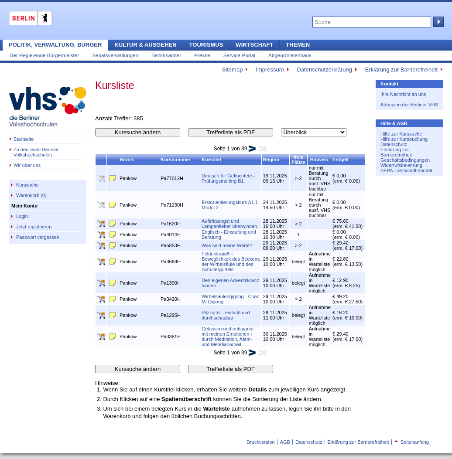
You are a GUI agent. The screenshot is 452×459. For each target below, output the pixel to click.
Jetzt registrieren (33, 226)
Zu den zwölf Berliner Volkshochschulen (36, 152)
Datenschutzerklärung (324, 69)
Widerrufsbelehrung (401, 165)
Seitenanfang (411, 442)
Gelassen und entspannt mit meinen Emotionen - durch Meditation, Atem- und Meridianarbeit (227, 336)
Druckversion (260, 442)
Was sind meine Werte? (227, 245)
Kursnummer (175, 159)
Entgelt (340, 159)
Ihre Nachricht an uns (403, 94)
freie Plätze (298, 159)
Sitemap (232, 69)
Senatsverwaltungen (115, 55)
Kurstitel (211, 159)
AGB (285, 442)
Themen (298, 44)
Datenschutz (393, 144)
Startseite (24, 139)
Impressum (270, 69)
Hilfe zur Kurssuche (401, 133)
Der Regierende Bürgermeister (44, 55)
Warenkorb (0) (31, 195)
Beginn (271, 159)
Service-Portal (239, 55)
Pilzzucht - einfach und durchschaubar (226, 315)
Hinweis (319, 159)
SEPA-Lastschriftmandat (406, 170)
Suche (437, 22)
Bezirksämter (166, 55)
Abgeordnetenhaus (290, 55)
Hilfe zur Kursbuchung (404, 139)
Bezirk (127, 159)
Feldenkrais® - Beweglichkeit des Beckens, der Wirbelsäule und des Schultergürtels (231, 261)
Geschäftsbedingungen (405, 160)
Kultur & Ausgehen (145, 44)
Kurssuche (27, 184)
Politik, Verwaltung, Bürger (55, 44)
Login (22, 216)
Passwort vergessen (37, 237)
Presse (202, 55)
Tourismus (206, 44)
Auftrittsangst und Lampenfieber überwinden (229, 223)
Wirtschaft (254, 44)
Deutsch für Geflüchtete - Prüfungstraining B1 (228, 178)
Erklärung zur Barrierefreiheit (401, 69)
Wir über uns (27, 165)
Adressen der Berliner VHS (409, 104)
